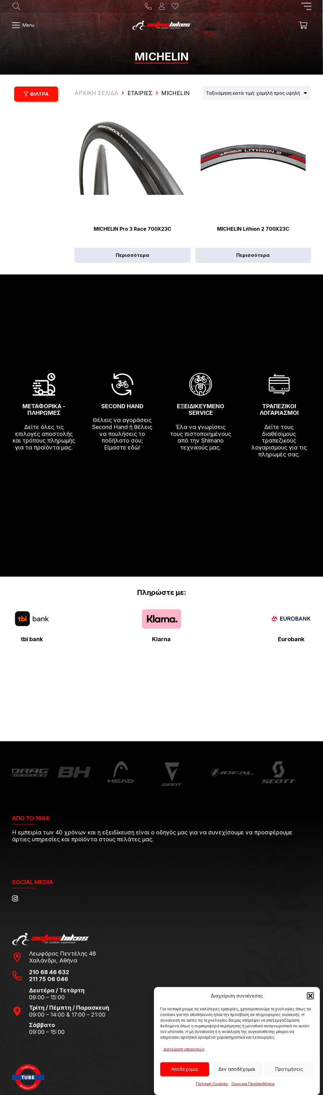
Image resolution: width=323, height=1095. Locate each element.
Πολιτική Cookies (212, 1083)
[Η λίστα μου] (175, 6)
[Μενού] (23, 25)
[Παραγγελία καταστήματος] (256, 93)
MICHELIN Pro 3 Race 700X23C (132, 228)
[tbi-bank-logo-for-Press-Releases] (32, 619)
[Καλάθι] (303, 25)
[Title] (148, 6)
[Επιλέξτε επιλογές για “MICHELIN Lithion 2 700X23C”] (253, 255)
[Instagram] (15, 898)
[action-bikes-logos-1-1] (161, 25)
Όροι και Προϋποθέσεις (253, 1083)
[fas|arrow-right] (44, 465)
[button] (310, 996)
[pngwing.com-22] (161, 619)
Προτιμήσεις (289, 1069)
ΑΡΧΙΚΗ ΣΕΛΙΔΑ (96, 93)
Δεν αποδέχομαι (236, 1069)
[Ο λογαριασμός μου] (162, 6)
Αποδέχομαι (184, 1069)
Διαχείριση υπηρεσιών (183, 1049)
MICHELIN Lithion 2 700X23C (253, 228)
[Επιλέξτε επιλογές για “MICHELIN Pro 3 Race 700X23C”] (132, 255)
